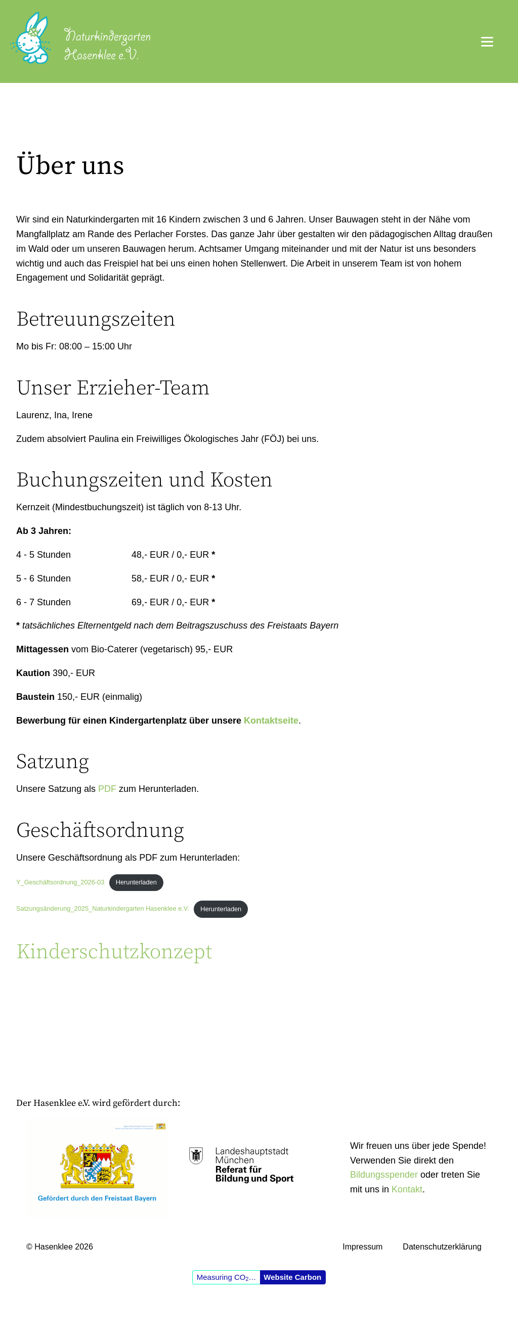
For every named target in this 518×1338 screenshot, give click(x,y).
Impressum (362, 1246)
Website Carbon (292, 1277)
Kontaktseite (271, 721)
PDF (107, 789)
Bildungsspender (384, 1175)
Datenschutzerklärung (442, 1246)
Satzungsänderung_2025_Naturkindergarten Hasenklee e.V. (102, 909)
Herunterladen (136, 882)
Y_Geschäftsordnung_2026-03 (60, 882)
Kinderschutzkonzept (114, 952)
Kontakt (407, 1189)
